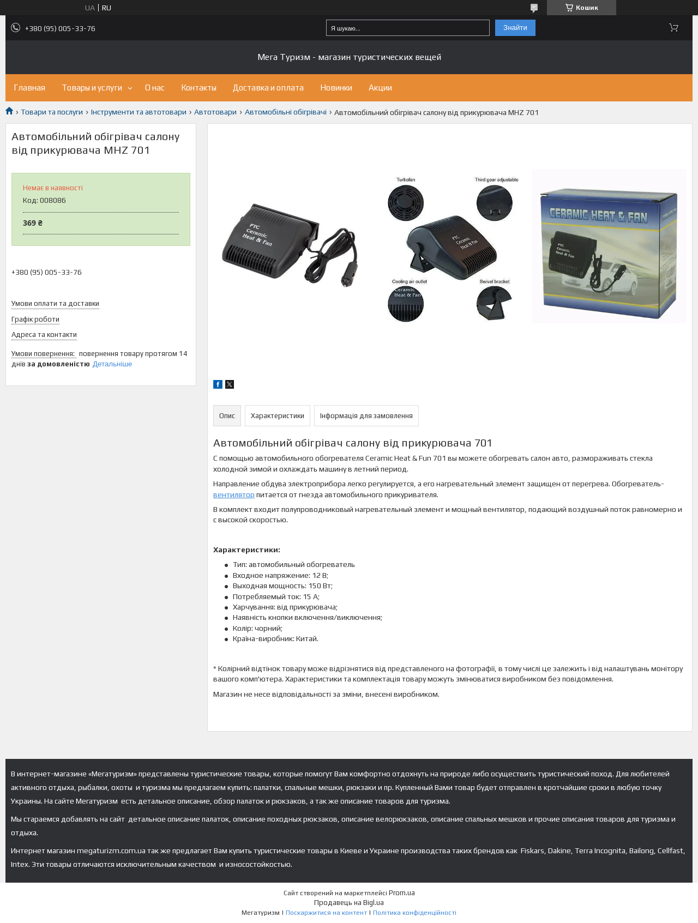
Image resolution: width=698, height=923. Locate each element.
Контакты (198, 87)
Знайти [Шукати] (515, 27)
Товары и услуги (92, 87)
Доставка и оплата (268, 87)
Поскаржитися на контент (326, 912)
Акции (380, 87)
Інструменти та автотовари (138, 111)
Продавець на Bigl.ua (349, 902)
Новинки (336, 87)
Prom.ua (402, 893)
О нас (155, 87)
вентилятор (234, 494)
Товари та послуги (52, 111)
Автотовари (215, 111)
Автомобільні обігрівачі (286, 111)
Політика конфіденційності (414, 912)
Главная (29, 87)
